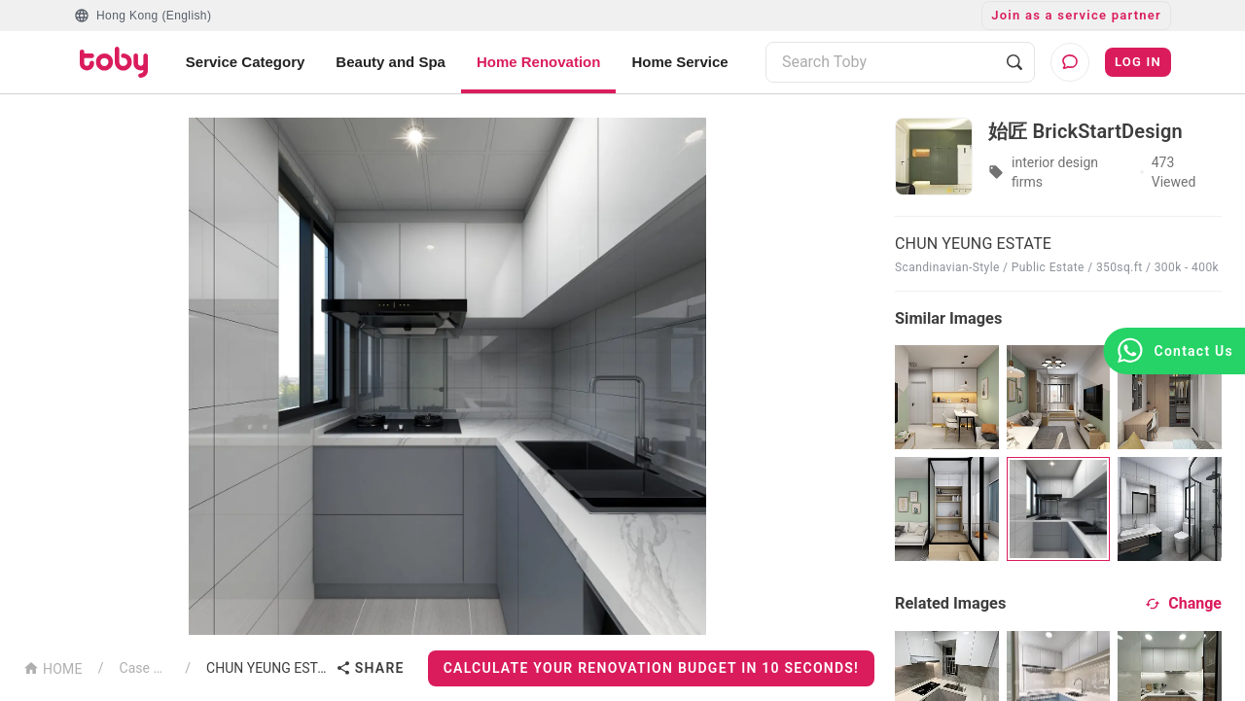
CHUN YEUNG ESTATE (267, 668)
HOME (53, 667)
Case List (145, 668)
